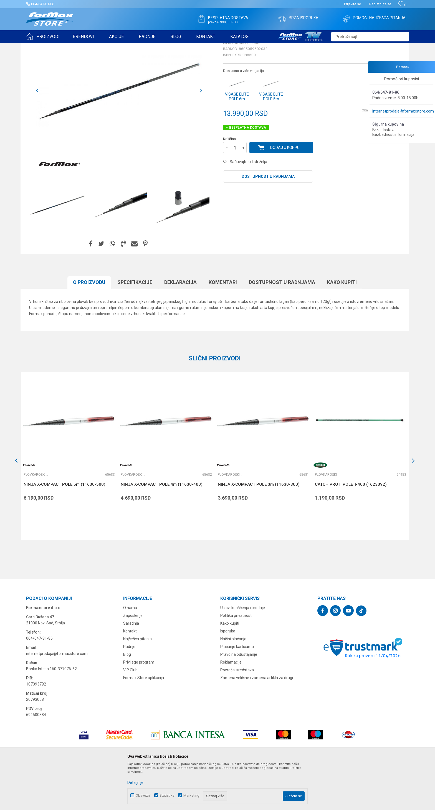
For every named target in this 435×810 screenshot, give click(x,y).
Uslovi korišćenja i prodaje (242, 651)
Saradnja (131, 666)
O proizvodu (89, 325)
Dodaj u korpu (285, 190)
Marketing (191, 795)
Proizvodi (57, 47)
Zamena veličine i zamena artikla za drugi (256, 721)
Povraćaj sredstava (237, 713)
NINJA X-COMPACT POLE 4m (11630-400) (162, 527)
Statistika (167, 795)
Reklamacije (231, 705)
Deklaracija (180, 325)
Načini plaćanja (233, 682)
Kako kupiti (342, 325)
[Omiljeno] (402, 5)
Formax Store (36, 47)
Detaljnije (135, 782)
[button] (370, 36)
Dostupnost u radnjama (268, 219)
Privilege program (138, 705)
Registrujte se (380, 4)
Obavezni (143, 795)
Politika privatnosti (236, 658)
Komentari (223, 325)
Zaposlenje (133, 658)
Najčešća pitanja (137, 682)
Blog (127, 697)
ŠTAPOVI (75, 47)
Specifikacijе (134, 325)
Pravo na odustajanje (238, 697)
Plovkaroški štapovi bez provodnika (113, 47)
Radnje (129, 689)
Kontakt (130, 674)
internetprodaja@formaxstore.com (403, 111)
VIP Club (130, 713)
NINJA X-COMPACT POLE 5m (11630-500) (64, 527)
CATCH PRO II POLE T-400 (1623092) (351, 527)
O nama (130, 651)
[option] (57, 248)
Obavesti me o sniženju (380, 153)
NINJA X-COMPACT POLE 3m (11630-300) (259, 527)
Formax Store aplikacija (143, 721)
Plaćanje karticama (237, 689)
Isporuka (227, 674)
